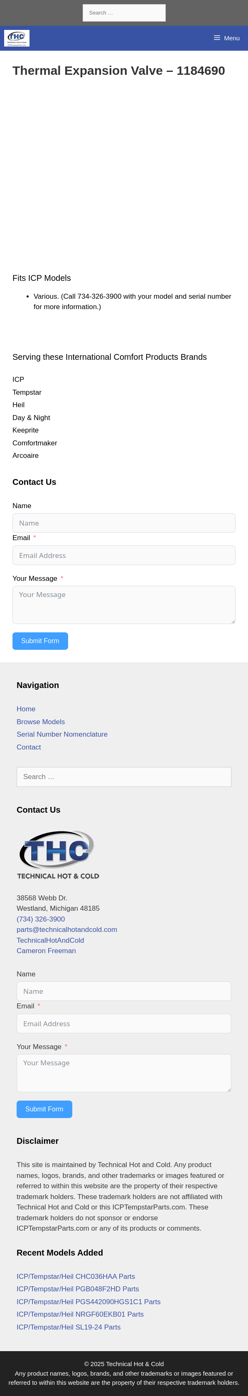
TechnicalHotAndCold (50, 940)
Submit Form (40, 640)
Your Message (34, 578)
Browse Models (41, 722)
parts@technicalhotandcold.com (67, 930)
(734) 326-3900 (41, 919)
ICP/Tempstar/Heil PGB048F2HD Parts (78, 1289)
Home (26, 709)
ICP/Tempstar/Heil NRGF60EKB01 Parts (80, 1314)
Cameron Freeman (46, 951)
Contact (29, 747)
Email (21, 538)
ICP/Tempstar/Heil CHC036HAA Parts (76, 1276)
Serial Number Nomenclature (62, 734)
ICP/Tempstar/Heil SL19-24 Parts (68, 1327)
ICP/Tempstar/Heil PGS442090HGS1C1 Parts (89, 1302)
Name (21, 506)
